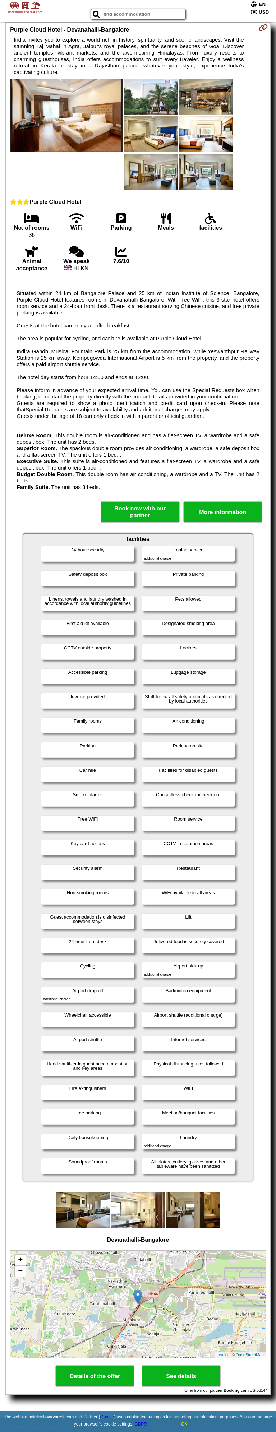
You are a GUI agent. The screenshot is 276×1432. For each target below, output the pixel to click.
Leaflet (223, 1355)
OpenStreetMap (250, 1355)
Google (107, 1416)
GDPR (140, 1424)
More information (222, 512)
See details (181, 1376)
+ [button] (20, 1260)
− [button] (20, 1271)
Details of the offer (95, 1376)
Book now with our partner (140, 511)
